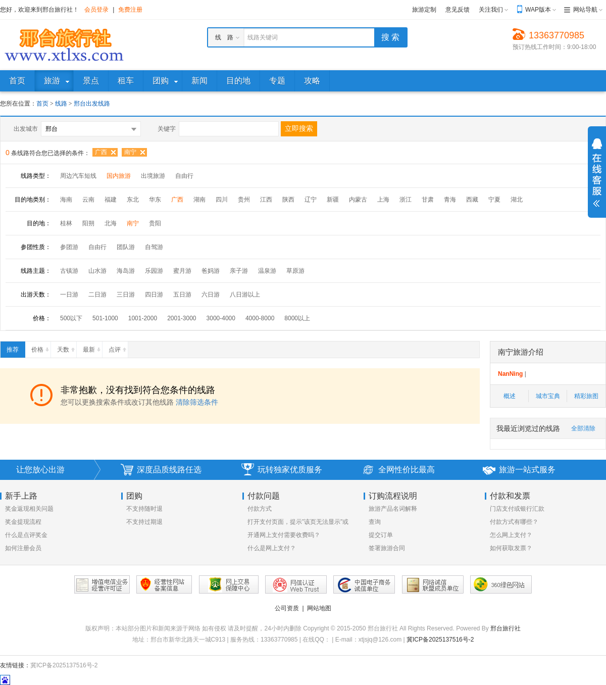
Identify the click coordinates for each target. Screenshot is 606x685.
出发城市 (26, 128)
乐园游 (154, 270)
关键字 (167, 128)
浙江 (405, 199)
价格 (40, 347)
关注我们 (491, 9)
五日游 (182, 294)
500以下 (71, 318)
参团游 (69, 247)
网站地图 (319, 608)
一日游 (69, 294)
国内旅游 (119, 175)
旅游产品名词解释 (393, 508)
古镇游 (69, 270)
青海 (450, 199)
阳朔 (88, 223)
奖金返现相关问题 (29, 508)
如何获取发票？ (511, 548)
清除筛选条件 (197, 402)
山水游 (97, 270)
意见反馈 (457, 9)
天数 (66, 347)
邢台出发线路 (92, 103)
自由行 (184, 175)
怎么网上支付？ (511, 535)
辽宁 (311, 199)
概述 (509, 396)
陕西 (288, 199)
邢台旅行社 (505, 628)
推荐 (16, 347)
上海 (383, 199)
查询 (375, 521)
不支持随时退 (144, 508)
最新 (92, 347)
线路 (62, 103)
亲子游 (239, 270)
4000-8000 (259, 318)
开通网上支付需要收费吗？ (283, 535)
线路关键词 (262, 37)
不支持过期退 (144, 521)
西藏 (472, 199)
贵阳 (155, 223)
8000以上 (297, 318)
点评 (118, 347)
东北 (133, 199)
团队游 (126, 247)
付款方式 (259, 508)
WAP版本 (538, 9)
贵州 (244, 199)
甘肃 (428, 199)
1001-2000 (142, 318)
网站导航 (585, 9)
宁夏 (494, 199)
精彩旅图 (586, 396)
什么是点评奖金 (26, 535)
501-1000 (105, 318)
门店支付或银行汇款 (517, 508)
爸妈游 (210, 270)
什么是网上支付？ (271, 548)
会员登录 (96, 9)
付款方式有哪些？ (514, 521)
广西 (101, 152)
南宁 (130, 152)
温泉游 (267, 270)
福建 (111, 199)
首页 (42, 103)
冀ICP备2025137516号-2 (440, 639)
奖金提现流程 (23, 521)
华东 (155, 199)
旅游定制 (424, 9)
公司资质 (287, 608)
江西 (266, 199)
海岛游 (126, 270)
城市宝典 (548, 396)
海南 (66, 199)
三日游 (126, 294)
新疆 (333, 199)
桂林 (66, 223)
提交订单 (381, 535)
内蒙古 (358, 199)
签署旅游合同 (387, 548)
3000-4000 (221, 318)
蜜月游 (182, 270)
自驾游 (154, 247)
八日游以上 (245, 294)
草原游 (295, 270)
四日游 (154, 294)
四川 (222, 199)
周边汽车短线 (78, 175)
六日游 (210, 294)
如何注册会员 (23, 548)
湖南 (199, 199)
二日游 (97, 294)
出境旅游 (153, 175)
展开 (597, 173)
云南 (88, 199)
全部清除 (583, 428)
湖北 (517, 199)
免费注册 (130, 9)
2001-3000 (181, 318)
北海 (111, 223)
